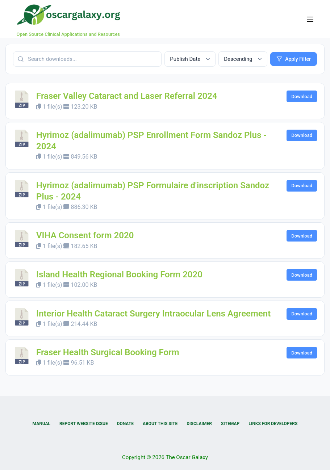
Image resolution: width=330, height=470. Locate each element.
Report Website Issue (83, 423)
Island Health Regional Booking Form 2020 (119, 274)
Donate (125, 423)
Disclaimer (199, 423)
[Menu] (310, 19)
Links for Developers (272, 423)
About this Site (160, 423)
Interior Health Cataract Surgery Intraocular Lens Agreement (153, 314)
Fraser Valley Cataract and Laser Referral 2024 (126, 96)
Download (301, 96)
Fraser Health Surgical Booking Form (107, 352)
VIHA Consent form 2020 (85, 235)
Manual (41, 423)
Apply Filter (293, 59)
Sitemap (230, 423)
